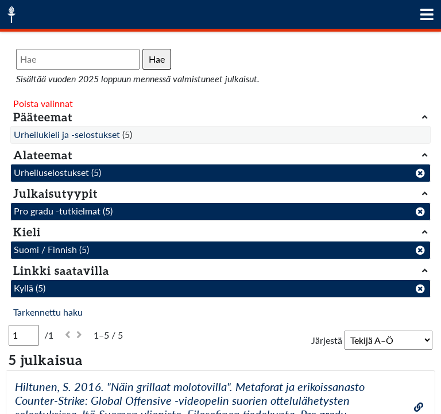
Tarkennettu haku (48, 311)
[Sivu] (24, 335)
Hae (157, 58)
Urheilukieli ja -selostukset (67, 134)
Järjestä (326, 340)
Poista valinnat (43, 103)
